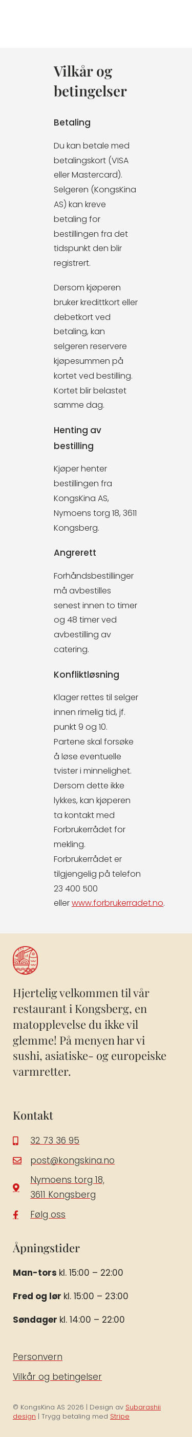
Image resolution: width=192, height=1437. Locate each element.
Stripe (120, 1416)
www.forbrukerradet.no (117, 903)
